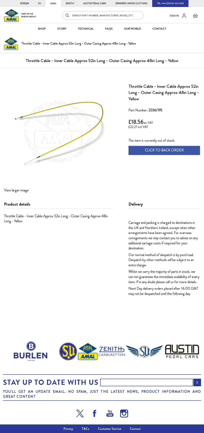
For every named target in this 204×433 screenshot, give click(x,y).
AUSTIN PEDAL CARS (94, 3)
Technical (86, 28)
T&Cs (85, 428)
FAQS (109, 28)
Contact (135, 428)
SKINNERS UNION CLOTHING (131, 3)
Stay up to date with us (50, 382)
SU (39, 3)
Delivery (135, 204)
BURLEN (24, 3)
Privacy (68, 428)
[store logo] (20, 15)
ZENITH (70, 3)
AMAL (53, 3)
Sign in (174, 15)
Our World (132, 28)
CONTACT (159, 28)
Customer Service (109, 428)
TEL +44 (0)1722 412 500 (170, 3)
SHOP (42, 28)
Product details (17, 204)
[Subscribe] (197, 382)
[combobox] (103, 15)
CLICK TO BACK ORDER (164, 150)
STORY (61, 28)
